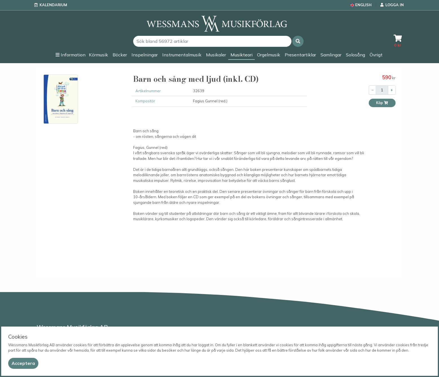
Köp (382, 103)
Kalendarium (53, 5)
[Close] (23, 363)
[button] (298, 41)
